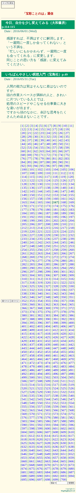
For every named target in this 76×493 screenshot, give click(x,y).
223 (55, 231)
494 (39, 373)
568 (71, 410)
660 (24, 461)
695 (24, 479)
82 (60, 158)
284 (39, 264)
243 (47, 242)
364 (63, 304)
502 (47, 377)
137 (39, 187)
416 (31, 333)
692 (55, 476)
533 (71, 392)
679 (63, 468)
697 (39, 479)
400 (71, 322)
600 (47, 428)
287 (63, 264)
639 (24, 450)
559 (55, 406)
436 (24, 344)
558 (47, 406)
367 (31, 308)
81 (54, 158)
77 (29, 158)
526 (71, 388)
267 (71, 253)
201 (47, 220)
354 (39, 301)
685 (55, 472)
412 (55, 330)
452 (39, 352)
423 (31, 337)
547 (71, 399)
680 (71, 468)
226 (24, 235)
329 (63, 286)
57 (54, 147)
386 (71, 315)
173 (47, 206)
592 (39, 425)
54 (35, 147)
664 (55, 461)
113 (70, 173)
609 (63, 432)
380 (24, 315)
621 (47, 439)
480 (39, 366)
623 (63, 439)
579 (47, 417)
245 (63, 242)
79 (42, 158)
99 (67, 166)
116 (39, 176)
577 (31, 417)
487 (39, 370)
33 (54, 136)
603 (71, 428)
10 (64, 125)
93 (29, 166)
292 (47, 268)
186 (39, 213)
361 (39, 304)
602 (63, 428)
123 (39, 180)
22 (35, 133)
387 (24, 319)
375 (39, 311)
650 (55, 454)
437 (31, 344)
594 (55, 425)
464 (24, 359)
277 (39, 260)
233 (24, 238)
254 (24, 249)
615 (55, 435)
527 (24, 392)
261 (24, 253)
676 (39, 468)
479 (31, 366)
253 (71, 246)
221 (39, 231)
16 (48, 129)
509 (47, 381)
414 (71, 330)
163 (24, 202)
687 (71, 472)
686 (63, 472)
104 (55, 169)
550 (39, 403)
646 (24, 454)
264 (47, 253)
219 (24, 231)
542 (31, 399)
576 (24, 417)
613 (39, 435)
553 (63, 403)
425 (47, 337)
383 (47, 315)
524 (55, 388)
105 (63, 169)
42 (60, 140)
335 (55, 290)
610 (71, 432)
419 (55, 333)
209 (55, 224)
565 (47, 410)
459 (39, 355)
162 (71, 198)
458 (31, 355)
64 (48, 151)
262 (31, 253)
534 (24, 395)
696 (31, 479)
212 (24, 228)
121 (24, 180)
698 (47, 479)
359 (24, 304)
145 (47, 191)
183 (71, 209)
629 (55, 443)
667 (24, 465)
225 (71, 231)
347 (39, 297)
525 (63, 388)
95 (42, 166)
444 (31, 348)
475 (55, 363)
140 (63, 187)
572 (47, 414)
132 (55, 184)
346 (31, 297)
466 (39, 359)
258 (55, 249)
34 (60, 136)
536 (39, 395)
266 (63, 253)
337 (71, 290)
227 (31, 235)
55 (42, 147)
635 (47, 446)
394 (24, 322)
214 (39, 228)
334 (47, 290)
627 (39, 443)
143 (31, 191)
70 (35, 155)
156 (24, 198)
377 (55, 311)
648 (39, 454)
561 (71, 406)
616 (63, 435)
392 (63, 319)
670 (47, 465)
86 (35, 162)
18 (60, 129)
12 (23, 129)
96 (48, 166)
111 (55, 173)
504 (63, 377)
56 (48, 147)
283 (31, 264)
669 (39, 465)
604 (24, 432)
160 (55, 198)
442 (71, 344)
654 (31, 457)
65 (54, 151)
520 (24, 388)
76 (23, 158)
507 (31, 381)
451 (31, 352)
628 (47, 443)
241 (31, 242)
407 (71, 326)
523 (47, 388)
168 (63, 202)
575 (71, 414)
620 (39, 439)
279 (55, 260)
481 (47, 366)
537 (47, 395)
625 (24, 443)
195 (55, 217)
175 (63, 206)
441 (63, 344)
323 (71, 282)
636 (55, 446)
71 (42, 155)
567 (63, 410)
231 (63, 235)
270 (39, 257)
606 (39, 432)
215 (47, 228)
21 (29, 133)
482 (55, 366)
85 (29, 162)
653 (24, 457)
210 (63, 224)
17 (54, 129)
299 (47, 271)
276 (31, 260)
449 (71, 348)
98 (60, 166)
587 (55, 421)
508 (39, 381)
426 (55, 337)
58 (60, 147)
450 (24, 352)
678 (55, 468)
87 (42, 162)
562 (24, 410)
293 (55, 268)
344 (71, 293)
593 (47, 425)
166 (47, 202)
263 (39, 253)
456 (71, 352)
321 (55, 282)
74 (60, 155)
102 (39, 169)
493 (31, 373)
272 (55, 257)
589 (71, 421)
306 (47, 275)
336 (63, 290)
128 (24, 184)
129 (31, 184)
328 (55, 286)
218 (71, 228)
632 (24, 446)
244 (55, 242)
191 (24, 217)
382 (39, 315)
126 (63, 180)
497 (63, 373)
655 (39, 457)
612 (31, 435)
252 (63, 246)
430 (31, 341)
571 (39, 414)
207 (39, 224)
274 (71, 257)
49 (54, 144)
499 (24, 377)
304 (31, 275)
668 (31, 465)
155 (71, 195)
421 (71, 333)
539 (63, 395)
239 (71, 238)
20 (23, 133)
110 (47, 173)
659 (71, 457)
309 (71, 275)
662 (39, 461)
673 (71, 465)
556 (31, 406)
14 (35, 129)
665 (63, 461)
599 (39, 428)
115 (31, 176)
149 (24, 195)
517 (55, 384)
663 (47, 461)
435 (71, 341)
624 (71, 439)
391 (55, 319)
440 (55, 344)
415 (24, 333)
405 (55, 326)
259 (63, 249)
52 (23, 147)
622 (55, 439)
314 (55, 279)
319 (39, 282)
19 (67, 129)
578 (39, 417)
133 (63, 184)
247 (24, 246)
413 (63, 330)
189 (63, 213)
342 (55, 293)
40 (48, 140)
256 (39, 249)
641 (39, 450)
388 (31, 319)
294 (63, 268)
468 (55, 359)
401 (24, 326)
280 (63, 260)
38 (35, 140)
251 (55, 246)
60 (23, 151)
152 (47, 195)
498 (71, 373)
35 (67, 136)
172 (39, 206)
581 (63, 417)
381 (31, 315)
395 (31, 322)
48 (48, 144)
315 (63, 279)
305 (39, 275)
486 (31, 370)
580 (55, 417)
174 (55, 206)
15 (42, 129)
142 (24, 191)
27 (67, 133)
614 (47, 435)
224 (63, 231)
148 (71, 191)
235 (39, 238)
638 (71, 446)
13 (29, 129)
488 (47, 370)
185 (31, 213)
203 (63, 220)
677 (47, 468)
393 (71, 319)
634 (39, 446)
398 (55, 322)
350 (63, 297)
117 (47, 176)
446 (47, 348)
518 (63, 384)
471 (24, 363)
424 (39, 337)
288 (71, 264)
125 (55, 180)
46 (35, 144)
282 (24, 264)
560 (63, 406)
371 (63, 308)
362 (47, 304)
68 (23, 155)
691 (47, 476)
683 (39, 472)
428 (71, 337)
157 (31, 198)
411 (47, 330)
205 (24, 224)
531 (55, 392)
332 (31, 290)
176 (71, 206)
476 (63, 363)
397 (47, 322)
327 (47, 286)
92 (23, 166)
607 (47, 432)
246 (71, 242)
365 (71, 304)
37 (29, 140)
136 (31, 187)
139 (55, 187)
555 (24, 406)
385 (63, 315)
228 (39, 235)
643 (55, 450)
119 (62, 176)
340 (39, 293)
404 (47, 326)
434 (63, 341)
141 (71, 187)
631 (71, 443)
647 (31, 454)
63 (42, 151)
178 (31, 209)
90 (60, 162)
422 (24, 337)
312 (39, 279)
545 (55, 399)
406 (63, 326)
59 (67, 147)
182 (63, 209)
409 (31, 330)
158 (39, 198)
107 (24, 173)
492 (24, 373)
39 (42, 140)
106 (71, 169)
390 (47, 319)
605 (31, 432)
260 (71, 249)
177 (24, 209)
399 (63, 322)
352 (24, 301)
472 (31, 363)
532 (63, 392)
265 (55, 253)
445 (39, 348)
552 (55, 403)
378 (63, 311)
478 (24, 366)
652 (71, 454)
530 (47, 392)
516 (47, 384)
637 (63, 446)
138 (47, 187)
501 (39, 377)
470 (71, 359)
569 (24, 414)
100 (24, 169)
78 (35, 158)
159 (47, 198)
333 (39, 290)
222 (47, 231)
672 (63, 465)
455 (63, 352)
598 (31, 428)
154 (63, 195)
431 (39, 341)
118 (55, 176)
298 (39, 271)
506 (24, 381)
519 (71, 384)
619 (31, 439)
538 (55, 395)
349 (55, 297)
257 (47, 249)
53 (29, 147)
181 (55, 209)
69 (29, 155)
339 (31, 293)
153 (55, 195)
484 (71, 366)
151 (39, 195)
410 (39, 330)
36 (23, 140)
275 (24, 260)
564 (39, 410)
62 (35, 151)
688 (24, 476)
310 (24, 279)
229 (47, 235)
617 (71, 435)
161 (63, 198)
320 (47, 282)
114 (24, 176)
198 (24, 220)
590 (24, 425)
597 (24, 428)
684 (47, 472)
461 (55, 355)
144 (39, 191)
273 (63, 257)
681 (24, 472)
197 (71, 217)
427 (63, 337)
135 (24, 187)
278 (47, 260)
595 (63, 425)
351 (71, 297)
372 (71, 308)
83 (67, 158)
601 (55, 428)
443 (24, 348)
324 (24, 286)
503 (55, 377)
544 (47, 399)
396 (39, 322)
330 (71, 286)
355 (47, 301)
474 (47, 363)
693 (63, 476)
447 (55, 348)
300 (55, 271)
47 (42, 144)
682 (31, 472)
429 (24, 341)
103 (47, 169)
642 (47, 450)
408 (24, 330)
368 (39, 308)
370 (55, 308)
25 (54, 133)
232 (71, 235)
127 (71, 180)
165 (39, 202)
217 (63, 228)
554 (71, 403)
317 (24, 282)
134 (71, 184)
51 (67, 144)
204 (71, 220)
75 (67, 155)
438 (39, 344)
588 (63, 421)
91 (67, 162)
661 (31, 461)
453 (47, 352)
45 (29, 144)
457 (24, 355)
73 (54, 155)
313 (47, 279)
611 (24, 435)
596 (71, 425)
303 (24, 275)
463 (71, 355)
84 (23, 162)
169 (71, 202)
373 (24, 311)
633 (31, 446)
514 (31, 384)
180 (47, 209)
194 (47, 217)
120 (70, 176)
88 (48, 162)
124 (47, 180)
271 (47, 257)
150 (31, 195)
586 (47, 421)
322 (63, 282)
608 (55, 432)
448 (63, 348)
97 (54, 166)
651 (63, 454)
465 (31, 359)
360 (31, 304)
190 (71, 213)
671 (55, 465)
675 (31, 468)
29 (29, 136)
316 (71, 279)
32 (48, 136)
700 (63, 479)
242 (39, 242)
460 (47, 355)
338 (24, 293)
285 (47, 264)
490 (63, 370)
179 (39, 209)
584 (31, 421)
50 (60, 144)
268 (24, 257)
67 (67, 151)
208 (47, 224)
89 (54, 162)
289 (24, 268)
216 (55, 228)
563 (31, 410)
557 (39, 406)
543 (39, 399)
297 (31, 271)
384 (55, 315)
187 (47, 213)
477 (71, 363)
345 (24, 297)
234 (31, 238)
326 (39, 286)
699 (55, 479)
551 (47, 403)
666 (71, 461)
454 (55, 352)
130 (39, 184)
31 (42, 136)
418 (47, 333)
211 (71, 224)
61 (29, 151)
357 (63, 301)
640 (31, 450)
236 (47, 238)
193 (39, 217)
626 (31, 443)
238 (63, 238)
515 (39, 384)
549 (31, 403)
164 (31, 202)
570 (31, 414)
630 (63, 443)
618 (24, 439)
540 (71, 395)
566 (55, 410)
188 (55, 213)
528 (31, 392)
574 (63, 414)
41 (54, 140)
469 (63, 359)
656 (47, 457)
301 (63, 271)
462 (63, 355)
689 (31, 476)
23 (42, 133)
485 (24, 370)
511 (63, 381)
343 (63, 293)
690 (39, 476)
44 (23, 144)
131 (47, 184)
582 (71, 417)
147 (63, 191)
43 (67, 140)
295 (71, 268)
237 (55, 238)
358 (71, 301)
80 (48, 158)
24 (48, 133)
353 (31, 301)
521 (31, 388)
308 (63, 275)
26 (60, 133)
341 (47, 293)
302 (71, 271)
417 (39, 333)
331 (24, 290)
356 (55, 301)
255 (31, 249)
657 (55, 457)
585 (39, 421)
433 (55, 341)
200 (39, 220)
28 (23, 136)
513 (24, 384)
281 (71, 260)
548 (24, 403)
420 (63, 333)
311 (31, 279)
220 (31, 231)
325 (31, 286)
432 (47, 341)
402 (31, 326)
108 (31, 173)
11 (70, 125)
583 (24, 421)
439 (47, 344)
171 (31, 206)
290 (31, 268)
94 (35, 166)
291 (39, 268)
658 (63, 457)
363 (55, 304)
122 (31, 180)
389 (39, 319)
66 (60, 151)
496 (55, 373)
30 (35, 136)
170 (24, 206)
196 (63, 217)
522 (39, 388)
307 (55, 275)
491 (71, 370)
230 (55, 235)
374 (31, 311)
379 (71, 311)
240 (24, 242)
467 (47, 359)
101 (31, 169)
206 (31, 224)
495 (47, 373)
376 (47, 311)
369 (47, 308)
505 (71, 377)
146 (55, 191)
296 (24, 271)
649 (47, 454)
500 (31, 377)
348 (47, 297)
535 (31, 395)
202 (55, 220)
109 (39, 173)
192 (31, 217)
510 (55, 381)
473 (39, 363)
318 (31, 282)
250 (47, 246)
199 (31, 220)
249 (39, 246)
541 (24, 399)
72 (48, 155)
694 (71, 476)
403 (39, 326)
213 (31, 228)
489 (55, 370)
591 (31, 425)
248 (31, 246)
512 (71, 381)
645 (71, 450)
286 (55, 264)
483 (63, 366)
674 (24, 468)
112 (63, 173)
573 (55, 414)
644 (63, 450)
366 (24, 308)
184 (24, 213)
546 (63, 399)
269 (31, 257)
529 (39, 392)
